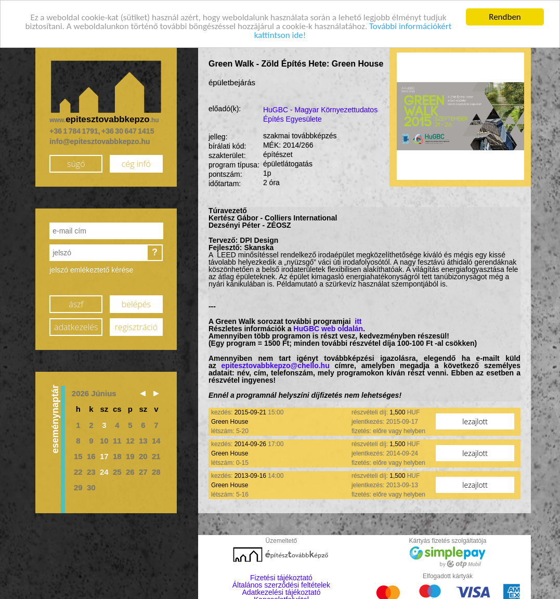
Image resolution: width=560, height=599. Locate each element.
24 (104, 471)
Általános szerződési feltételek (281, 585)
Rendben (505, 16)
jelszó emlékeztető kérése (91, 270)
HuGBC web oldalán (328, 328)
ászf (76, 303)
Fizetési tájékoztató (281, 578)
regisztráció (136, 326)
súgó (76, 163)
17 (104, 455)
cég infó (136, 163)
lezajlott (475, 421)
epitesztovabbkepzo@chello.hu (276, 365)
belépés (136, 303)
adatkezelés (76, 326)
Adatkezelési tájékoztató (281, 592)
